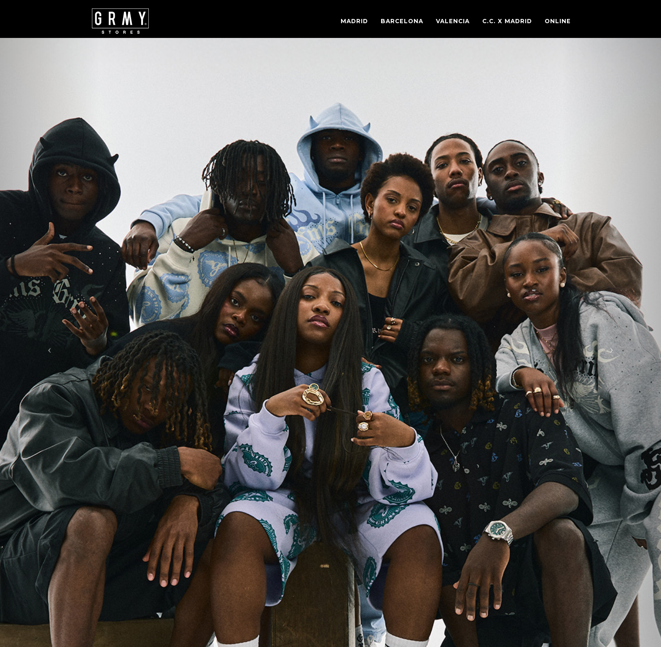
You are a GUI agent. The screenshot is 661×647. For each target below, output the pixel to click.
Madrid (354, 21)
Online (558, 21)
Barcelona (402, 21)
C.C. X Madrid (507, 21)
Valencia (453, 21)
